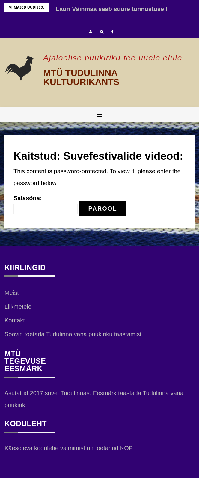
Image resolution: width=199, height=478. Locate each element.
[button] (91, 32)
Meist (11, 293)
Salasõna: (45, 204)
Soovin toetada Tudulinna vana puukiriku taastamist (72, 334)
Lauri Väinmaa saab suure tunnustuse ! (112, 9)
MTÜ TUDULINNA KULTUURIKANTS (81, 77)
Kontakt (14, 320)
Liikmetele (17, 306)
